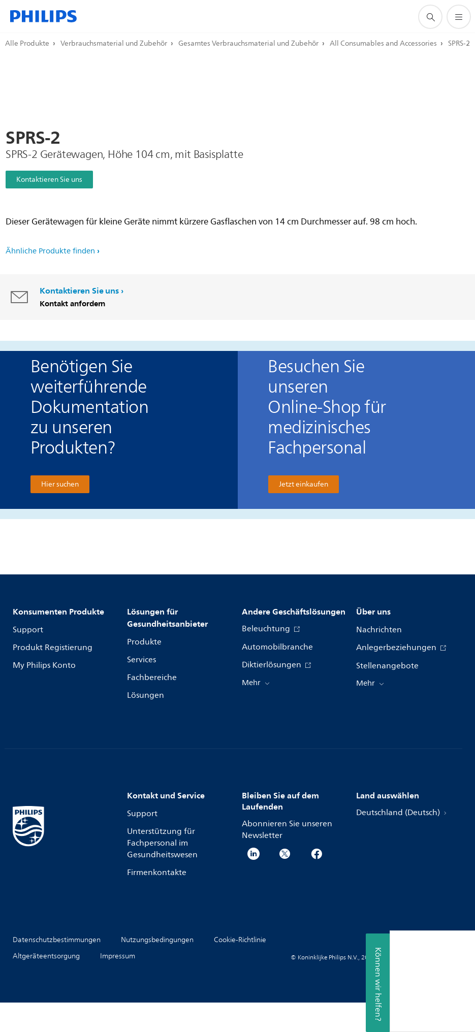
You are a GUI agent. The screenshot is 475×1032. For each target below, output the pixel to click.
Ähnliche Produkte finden (50, 251)
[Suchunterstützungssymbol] (430, 17)
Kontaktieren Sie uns (49, 179)
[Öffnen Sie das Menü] (459, 17)
